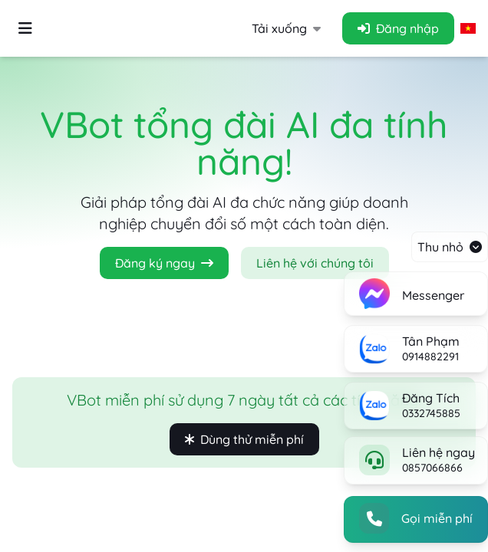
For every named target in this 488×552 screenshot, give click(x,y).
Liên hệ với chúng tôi (315, 263)
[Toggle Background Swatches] (25, 28)
